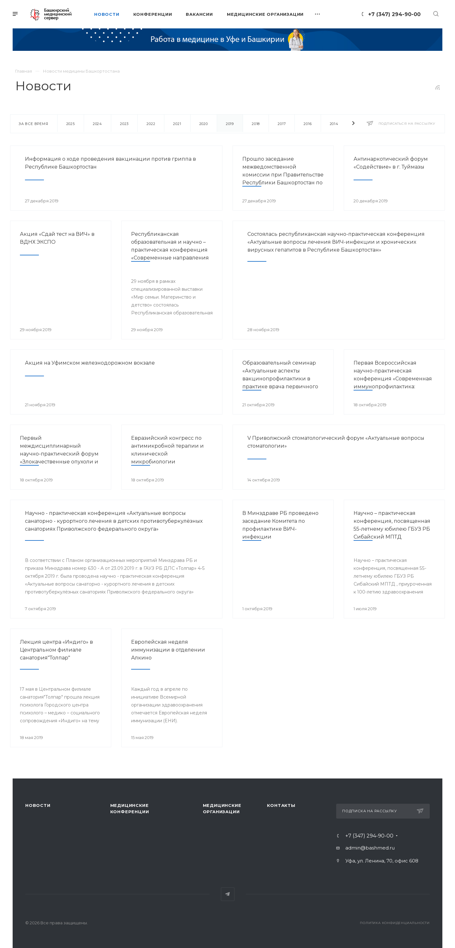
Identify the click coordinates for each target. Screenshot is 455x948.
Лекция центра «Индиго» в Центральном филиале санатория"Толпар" (56, 650)
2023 (124, 124)
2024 (97, 124)
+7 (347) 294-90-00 (394, 14)
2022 (151, 124)
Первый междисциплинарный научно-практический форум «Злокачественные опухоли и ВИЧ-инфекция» (59, 454)
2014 (334, 124)
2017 (282, 124)
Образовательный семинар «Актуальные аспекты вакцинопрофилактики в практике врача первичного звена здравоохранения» (280, 378)
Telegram (227, 894)
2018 (256, 124)
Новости (38, 805)
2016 (308, 124)
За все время (33, 124)
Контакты (281, 805)
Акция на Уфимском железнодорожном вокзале (90, 363)
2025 (70, 124)
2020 (203, 124)
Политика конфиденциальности (395, 923)
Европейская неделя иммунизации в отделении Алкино (168, 650)
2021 (177, 124)
